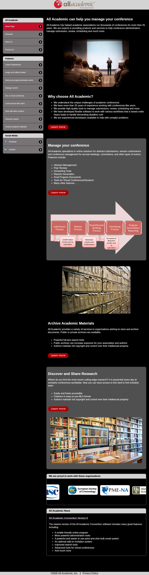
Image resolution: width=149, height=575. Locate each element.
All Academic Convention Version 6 (68, 518)
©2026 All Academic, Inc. (64, 573)
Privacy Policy (90, 573)
